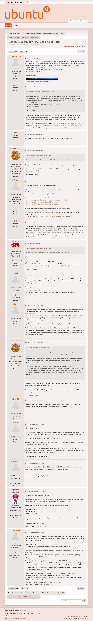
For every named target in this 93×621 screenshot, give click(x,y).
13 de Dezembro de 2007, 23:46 (36, 532)
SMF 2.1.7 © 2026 (10, 618)
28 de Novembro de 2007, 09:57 (36, 424)
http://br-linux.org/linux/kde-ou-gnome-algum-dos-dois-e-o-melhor (46, 200)
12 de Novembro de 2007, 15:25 (36, 86)
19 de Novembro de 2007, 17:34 (36, 305)
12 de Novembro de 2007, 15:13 (32, 58)
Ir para (58, 600)
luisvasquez (16, 56)
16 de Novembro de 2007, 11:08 (36, 243)
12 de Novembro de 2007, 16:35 (36, 150)
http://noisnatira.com (46, 584)
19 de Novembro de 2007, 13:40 (36, 275)
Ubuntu (38, 613)
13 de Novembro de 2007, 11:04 (36, 222)
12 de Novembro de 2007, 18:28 (36, 182)
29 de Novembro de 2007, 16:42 (36, 491)
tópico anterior (69, 46)
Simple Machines (21, 618)
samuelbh (16, 461)
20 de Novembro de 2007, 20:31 (36, 400)
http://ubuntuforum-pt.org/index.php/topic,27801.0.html (42, 194)
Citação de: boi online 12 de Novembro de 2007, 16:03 (39, 155)
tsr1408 (16, 399)
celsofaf (16, 241)
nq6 (16, 273)
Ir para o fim (11, 51)
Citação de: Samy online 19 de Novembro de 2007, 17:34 (39, 347)
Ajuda (65, 618)
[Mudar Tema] (28, 2)
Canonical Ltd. (9, 615)
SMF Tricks (23, 610)
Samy (16, 304)
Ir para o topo (11, 588)
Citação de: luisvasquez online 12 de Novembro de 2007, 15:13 (41, 91)
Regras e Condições (73, 618)
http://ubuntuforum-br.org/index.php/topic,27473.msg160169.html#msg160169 (50, 216)
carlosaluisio (16, 148)
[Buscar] (76, 21)
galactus (16, 490)
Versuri (16, 180)
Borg (16, 422)
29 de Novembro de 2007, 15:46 (36, 463)
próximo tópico (80, 46)
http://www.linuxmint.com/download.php (58, 266)
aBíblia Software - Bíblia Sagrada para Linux (38, 81)
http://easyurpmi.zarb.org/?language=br (44, 577)
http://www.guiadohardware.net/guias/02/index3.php (41, 202)
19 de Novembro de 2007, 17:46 (36, 342)
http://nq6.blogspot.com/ (33, 290)
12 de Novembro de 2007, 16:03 (36, 134)
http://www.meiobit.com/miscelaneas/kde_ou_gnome (41, 204)
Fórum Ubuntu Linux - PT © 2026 (78, 616)
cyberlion (16, 531)
